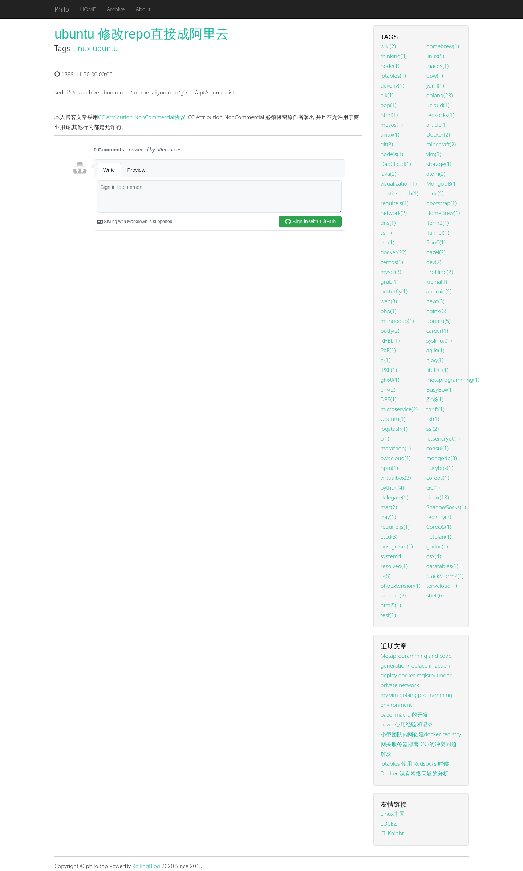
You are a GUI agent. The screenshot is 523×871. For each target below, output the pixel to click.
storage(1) (438, 163)
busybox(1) (439, 467)
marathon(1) (396, 448)
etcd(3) (389, 536)
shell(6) (435, 595)
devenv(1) (392, 85)
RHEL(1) (390, 340)
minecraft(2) (441, 144)
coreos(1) (437, 477)
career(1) (437, 330)
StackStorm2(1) (445, 575)
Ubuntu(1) (393, 418)
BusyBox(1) (440, 389)
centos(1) (392, 262)
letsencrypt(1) (443, 438)
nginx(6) (436, 311)
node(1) (390, 65)
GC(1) (433, 487)
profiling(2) (439, 271)
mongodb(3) (441, 458)
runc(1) (435, 193)
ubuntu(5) (438, 320)
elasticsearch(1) (399, 193)
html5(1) (391, 605)
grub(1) (390, 281)
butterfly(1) (394, 291)
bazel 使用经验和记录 (407, 724)
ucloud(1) (437, 105)
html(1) (389, 114)
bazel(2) (436, 252)
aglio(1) (435, 350)
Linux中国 (393, 813)
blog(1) (434, 360)
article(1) (436, 124)
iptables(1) (393, 75)
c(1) (385, 438)
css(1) (387, 242)
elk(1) (387, 95)
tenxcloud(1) (441, 585)
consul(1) (437, 448)
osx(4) (433, 556)
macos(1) (437, 65)
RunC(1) (436, 242)
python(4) (392, 487)
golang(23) (439, 95)
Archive (116, 9)
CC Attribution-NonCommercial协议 (141, 117)
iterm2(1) (437, 222)
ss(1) (386, 232)
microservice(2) (399, 409)
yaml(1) (435, 85)
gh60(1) (390, 379)
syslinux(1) (439, 340)
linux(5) (435, 56)
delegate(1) (394, 497)
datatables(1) (442, 566)
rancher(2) (393, 595)
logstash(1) (394, 428)
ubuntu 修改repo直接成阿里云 (141, 34)
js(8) (385, 575)
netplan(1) (438, 536)
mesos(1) (392, 124)
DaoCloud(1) (396, 163)
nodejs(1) (392, 154)
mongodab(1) (397, 320)
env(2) (388, 389)
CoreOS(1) (438, 526)
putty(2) (390, 330)
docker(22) (394, 252)
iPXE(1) (389, 369)
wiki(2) (388, 46)
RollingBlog (146, 866)
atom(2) (435, 173)
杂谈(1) (434, 399)
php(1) (389, 311)
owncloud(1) (396, 458)
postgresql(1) (397, 546)
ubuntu (105, 48)
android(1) (439, 291)
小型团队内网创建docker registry (421, 734)
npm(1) (389, 467)
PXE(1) (388, 350)
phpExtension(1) (401, 585)
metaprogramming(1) (452, 379)
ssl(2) (432, 428)
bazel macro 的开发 (405, 714)
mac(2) (389, 507)
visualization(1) (399, 183)
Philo (61, 9)
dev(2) (433, 262)
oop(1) (389, 105)
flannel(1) (437, 232)
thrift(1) (435, 409)
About (143, 9)
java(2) (388, 173)
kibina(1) (436, 281)
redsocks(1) (440, 114)
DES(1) (389, 399)
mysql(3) (391, 271)
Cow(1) (434, 75)
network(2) (394, 212)
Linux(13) (437, 497)
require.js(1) (395, 526)
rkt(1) (432, 418)
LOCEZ (389, 823)
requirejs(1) (395, 203)
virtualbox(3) (396, 477)
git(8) (387, 144)
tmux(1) (390, 134)
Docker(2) (438, 134)
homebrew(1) (442, 46)
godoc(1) (437, 546)
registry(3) (438, 516)
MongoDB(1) (442, 183)
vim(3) (433, 154)
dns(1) (388, 222)
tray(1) (388, 516)
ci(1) (386, 360)
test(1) (388, 615)
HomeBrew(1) (443, 212)
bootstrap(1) (441, 203)
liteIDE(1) (437, 369)
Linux (81, 48)
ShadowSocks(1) (446, 507)
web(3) (389, 301)
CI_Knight (392, 833)
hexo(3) (435, 301)
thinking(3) (394, 56)
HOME (88, 9)
